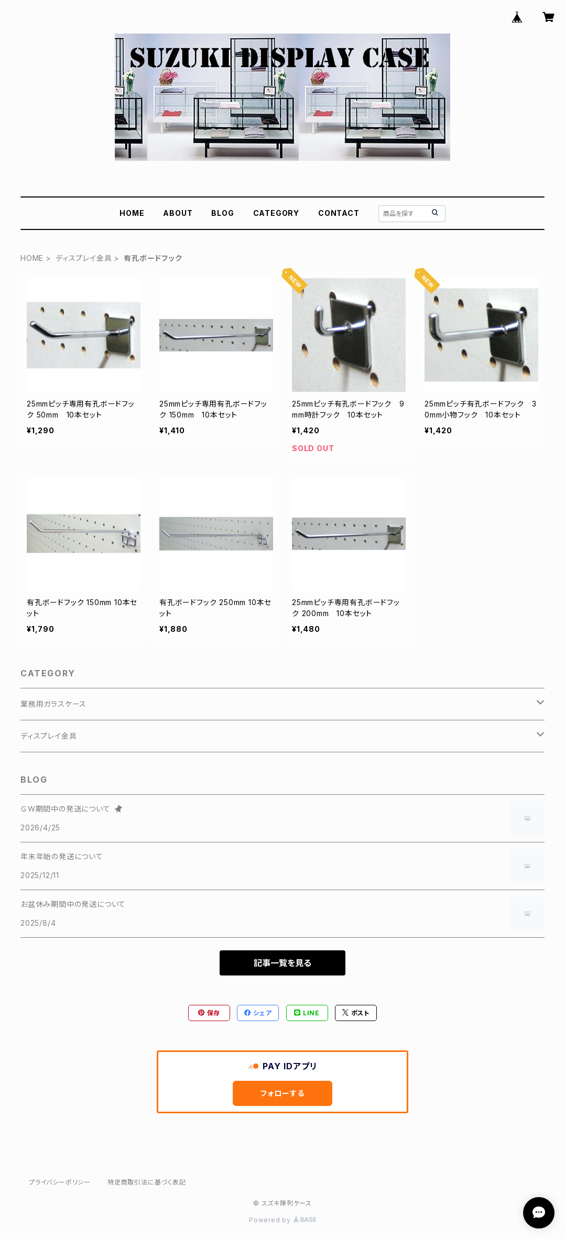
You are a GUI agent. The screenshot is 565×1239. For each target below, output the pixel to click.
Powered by (282, 1220)
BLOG (222, 213)
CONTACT (339, 213)
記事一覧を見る (282, 963)
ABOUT (177, 213)
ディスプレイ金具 (84, 258)
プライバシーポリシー (60, 1182)
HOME (131, 213)
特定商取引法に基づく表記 (146, 1182)
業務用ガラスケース (53, 703)
